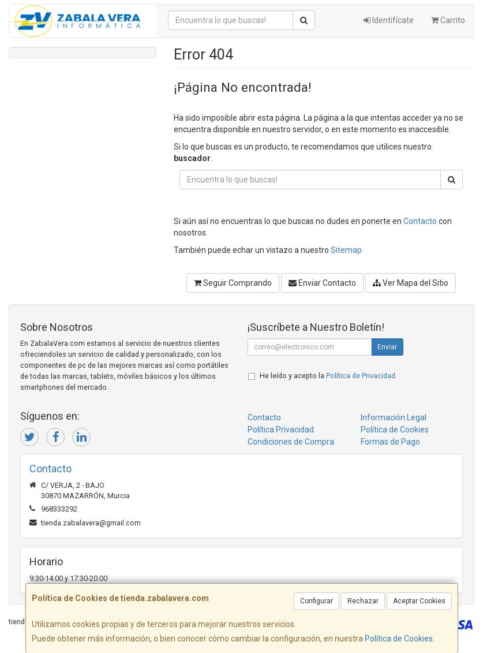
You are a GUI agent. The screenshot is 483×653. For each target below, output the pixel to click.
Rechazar (363, 601)
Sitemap (346, 250)
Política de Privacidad (360, 375)
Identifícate (389, 20)
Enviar (387, 347)
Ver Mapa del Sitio (410, 283)
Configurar (316, 601)
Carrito (448, 20)
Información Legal (393, 417)
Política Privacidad (281, 429)
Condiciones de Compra (291, 441)
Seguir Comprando (233, 283)
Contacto (420, 221)
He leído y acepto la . (328, 375)
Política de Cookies (399, 638)
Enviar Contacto (322, 283)
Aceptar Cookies (419, 601)
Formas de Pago (390, 441)
